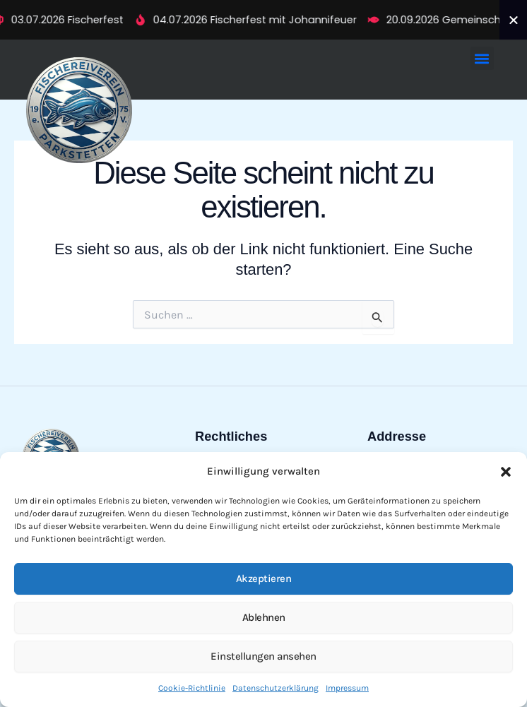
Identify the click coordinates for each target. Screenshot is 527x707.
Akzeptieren (264, 578)
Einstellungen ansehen (263, 656)
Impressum (347, 688)
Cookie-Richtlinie (191, 688)
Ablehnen (263, 617)
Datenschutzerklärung (275, 688)
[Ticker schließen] (513, 20)
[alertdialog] (263, 20)
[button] (506, 472)
